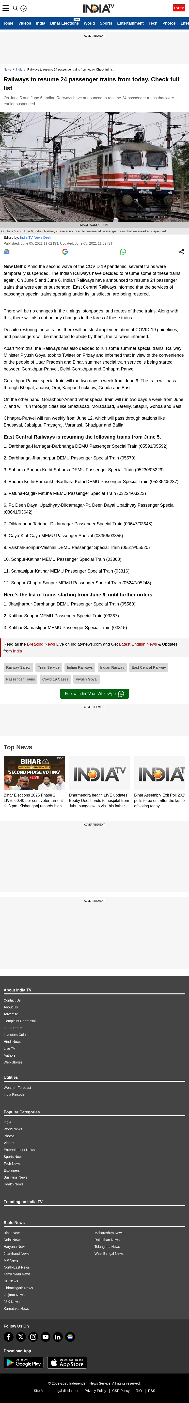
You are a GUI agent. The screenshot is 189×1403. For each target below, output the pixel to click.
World (89, 23)
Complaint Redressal (20, 1021)
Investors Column (17, 1035)
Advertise (11, 1014)
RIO (139, 1391)
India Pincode (14, 1094)
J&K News (12, 1302)
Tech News (12, 1164)
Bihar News (12, 1233)
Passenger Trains (20, 679)
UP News (11, 1281)
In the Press (13, 1028)
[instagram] (33, 1337)
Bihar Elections (64, 23)
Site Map (40, 1391)
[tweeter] (21, 1337)
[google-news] (70, 1337)
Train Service (49, 667)
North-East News (17, 1267)
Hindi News (12, 1042)
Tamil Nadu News (17, 1274)
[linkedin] (58, 1337)
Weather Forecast (17, 1088)
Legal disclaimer (66, 1391)
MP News (11, 1260)
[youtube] (45, 1337)
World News (13, 1129)
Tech (153, 23)
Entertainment (130, 23)
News (7, 69)
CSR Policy (121, 1391)
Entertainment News (19, 1150)
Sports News (13, 1157)
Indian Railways (80, 667)
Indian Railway (112, 667)
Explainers (12, 1170)
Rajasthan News (107, 1240)
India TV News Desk (35, 237)
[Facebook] (9, 1337)
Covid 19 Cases (55, 679)
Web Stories (13, 1062)
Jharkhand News (16, 1253)
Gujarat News (14, 1295)
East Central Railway (149, 667)
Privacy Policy (95, 1391)
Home (7, 23)
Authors (10, 1055)
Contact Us (12, 1000)
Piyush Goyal (86, 679)
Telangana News (107, 1247)
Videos (24, 23)
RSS (151, 1391)
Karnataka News (16, 1309)
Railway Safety (18, 667)
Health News (13, 1184)
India (40, 23)
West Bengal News (109, 1253)
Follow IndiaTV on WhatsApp (94, 694)
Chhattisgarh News (18, 1288)
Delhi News (12, 1240)
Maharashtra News (109, 1233)
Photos (169, 23)
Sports (106, 23)
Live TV (9, 1048)
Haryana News (15, 1247)
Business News (15, 1177)
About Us (11, 1007)
